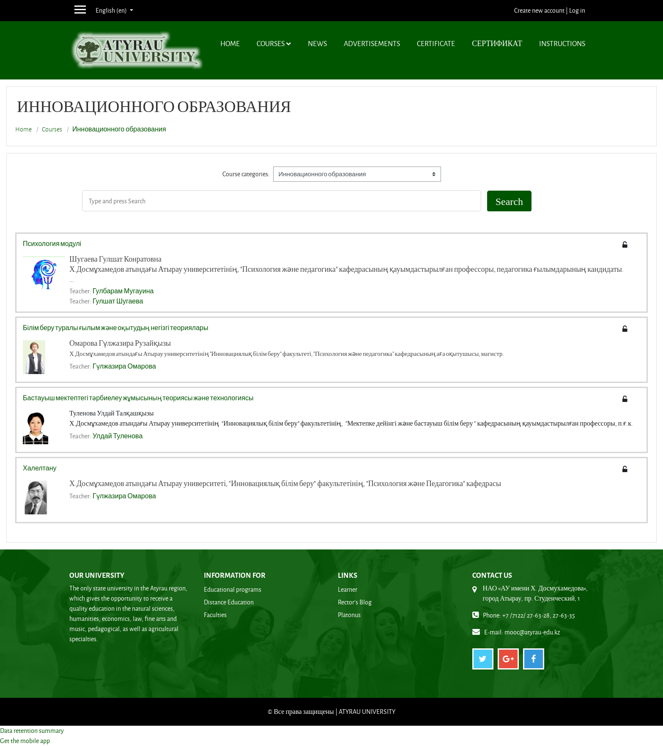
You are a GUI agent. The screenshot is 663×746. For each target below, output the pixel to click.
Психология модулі (52, 243)
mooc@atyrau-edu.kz (532, 632)
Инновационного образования (119, 129)
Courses (271, 43)
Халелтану (40, 468)
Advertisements (372, 43)
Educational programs (232, 589)
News (317, 43)
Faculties (215, 614)
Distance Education (229, 602)
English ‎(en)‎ (112, 10)
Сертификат (497, 43)
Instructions (562, 43)
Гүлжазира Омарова (124, 366)
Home (230, 43)
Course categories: (246, 173)
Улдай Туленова (117, 436)
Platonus (349, 614)
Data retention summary (32, 730)
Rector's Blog (355, 602)
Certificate (436, 43)
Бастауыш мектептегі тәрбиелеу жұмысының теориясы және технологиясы (138, 397)
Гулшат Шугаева (118, 301)
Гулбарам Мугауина (123, 291)
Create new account (539, 10)
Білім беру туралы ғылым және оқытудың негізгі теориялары (115, 327)
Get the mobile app (25, 740)
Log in (577, 10)
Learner (347, 589)
